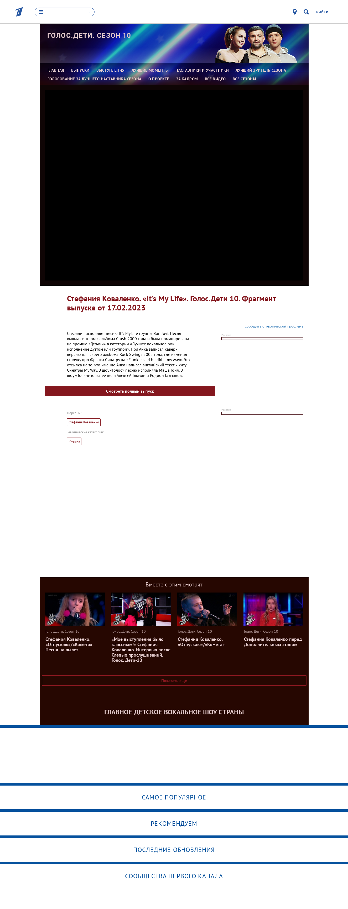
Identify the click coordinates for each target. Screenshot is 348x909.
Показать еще (174, 680)
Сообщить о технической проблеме (274, 326)
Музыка (74, 441)
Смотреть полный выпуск (130, 391)
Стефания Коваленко (84, 422)
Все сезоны (244, 78)
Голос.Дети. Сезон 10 (89, 35)
